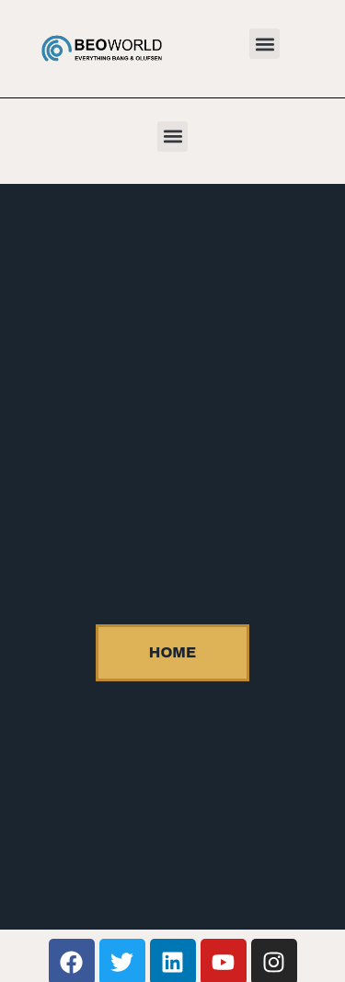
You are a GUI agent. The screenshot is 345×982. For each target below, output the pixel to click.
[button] (264, 44)
